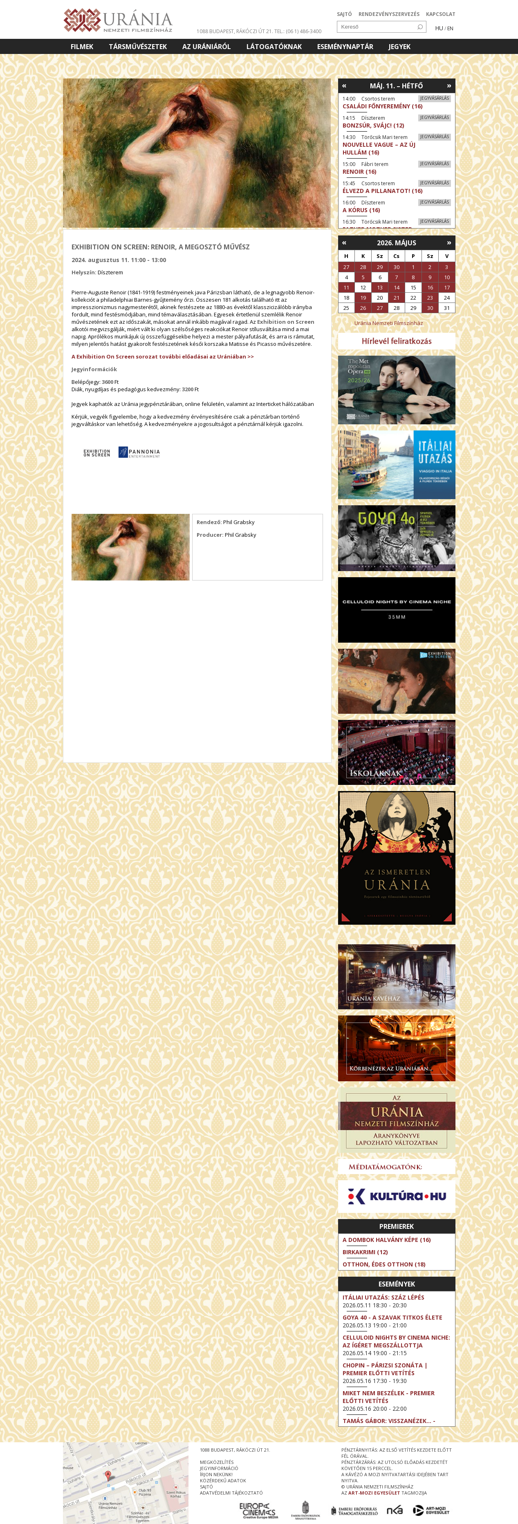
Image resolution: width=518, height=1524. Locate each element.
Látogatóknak (274, 46)
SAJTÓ (344, 14)
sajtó (206, 1487)
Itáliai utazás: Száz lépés (383, 1297)
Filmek (82, 46)
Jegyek (399, 46)
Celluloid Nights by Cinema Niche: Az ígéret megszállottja (396, 1341)
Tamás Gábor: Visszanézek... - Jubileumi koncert (389, 1424)
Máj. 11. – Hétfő (396, 85)
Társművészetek (138, 46)
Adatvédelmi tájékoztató (231, 1493)
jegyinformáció (219, 1468)
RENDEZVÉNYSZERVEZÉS (389, 14)
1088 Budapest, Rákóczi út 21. (235, 31)
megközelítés (216, 1462)
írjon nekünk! (216, 1474)
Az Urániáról (206, 46)
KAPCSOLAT (440, 14)
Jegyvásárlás (434, 98)
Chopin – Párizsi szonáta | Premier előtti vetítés (385, 1369)
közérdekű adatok (223, 1480)
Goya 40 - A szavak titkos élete (392, 1317)
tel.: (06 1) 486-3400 (297, 31)
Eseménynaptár (345, 46)
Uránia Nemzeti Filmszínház (388, 323)
